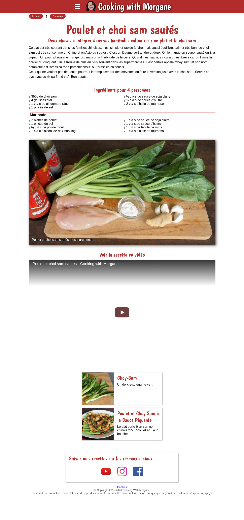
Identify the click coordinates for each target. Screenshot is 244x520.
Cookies (122, 487)
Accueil (36, 16)
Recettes (58, 16)
